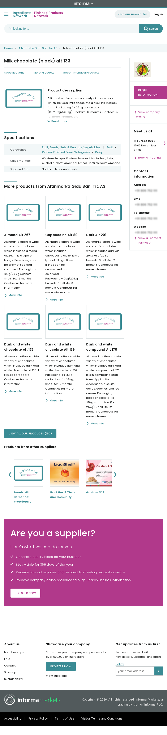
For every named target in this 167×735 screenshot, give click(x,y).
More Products (44, 73)
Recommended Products (81, 73)
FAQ (7, 659)
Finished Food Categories (71, 152)
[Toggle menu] (6, 14)
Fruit (110, 147)
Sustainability (13, 679)
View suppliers (56, 676)
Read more (59, 121)
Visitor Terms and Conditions (101, 718)
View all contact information (148, 240)
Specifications (14, 73)
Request (148, 92)
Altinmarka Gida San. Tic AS (38, 48)
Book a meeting (149, 158)
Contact (10, 666)
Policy (120, 664)
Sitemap (10, 672)
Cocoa (47, 152)
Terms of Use (64, 718)
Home (8, 48)
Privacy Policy (38, 718)
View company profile (148, 114)
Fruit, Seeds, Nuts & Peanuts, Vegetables (71, 147)
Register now (25, 593)
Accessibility (12, 718)
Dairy (99, 152)
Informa (83, 3)
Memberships (14, 652)
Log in (158, 14)
